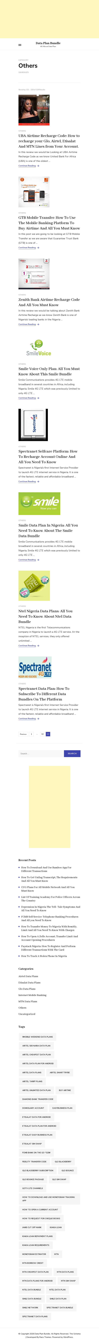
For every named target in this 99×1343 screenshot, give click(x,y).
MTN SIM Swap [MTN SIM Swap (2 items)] (68, 1281)
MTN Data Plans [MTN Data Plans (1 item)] (65, 1272)
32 (43, 733)
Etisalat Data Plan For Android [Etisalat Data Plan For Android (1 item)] (39, 1126)
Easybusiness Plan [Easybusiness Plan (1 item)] (62, 1108)
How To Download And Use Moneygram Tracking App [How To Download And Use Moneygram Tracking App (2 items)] (48, 1199)
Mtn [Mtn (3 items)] (56, 1254)
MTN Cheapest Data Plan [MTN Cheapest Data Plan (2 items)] (35, 1272)
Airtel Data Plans (28, 976)
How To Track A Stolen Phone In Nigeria (44, 956)
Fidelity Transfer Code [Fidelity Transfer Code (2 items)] (34, 1161)
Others (22, 131)
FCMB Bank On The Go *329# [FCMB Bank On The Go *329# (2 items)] (36, 1152)
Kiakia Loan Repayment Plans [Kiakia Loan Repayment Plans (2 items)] (37, 1236)
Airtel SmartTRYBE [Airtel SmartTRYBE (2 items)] (60, 1072)
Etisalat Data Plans (29, 982)
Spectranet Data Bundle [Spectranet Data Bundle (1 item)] (60, 1307)
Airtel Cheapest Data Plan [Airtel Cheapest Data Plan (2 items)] (36, 1054)
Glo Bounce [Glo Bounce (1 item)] (68, 1170)
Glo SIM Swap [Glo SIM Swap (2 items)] (59, 1179)
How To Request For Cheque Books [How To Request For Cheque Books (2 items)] (41, 1218)
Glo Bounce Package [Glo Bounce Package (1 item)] (33, 1179)
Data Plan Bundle (48, 43)
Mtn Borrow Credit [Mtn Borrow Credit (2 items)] (32, 1263)
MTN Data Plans (27, 1001)
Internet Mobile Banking (32, 995)
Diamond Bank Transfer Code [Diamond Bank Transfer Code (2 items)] (37, 1099)
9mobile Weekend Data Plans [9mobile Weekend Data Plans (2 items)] (37, 1037)
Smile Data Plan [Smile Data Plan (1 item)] (58, 1298)
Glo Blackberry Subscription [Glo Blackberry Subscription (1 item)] (37, 1170)
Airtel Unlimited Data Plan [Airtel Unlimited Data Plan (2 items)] (36, 1090)
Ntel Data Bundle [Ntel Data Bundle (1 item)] (31, 1289)
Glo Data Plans (26, 989)
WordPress (68, 1337)
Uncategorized (26, 1014)
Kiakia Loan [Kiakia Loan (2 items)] (56, 1227)
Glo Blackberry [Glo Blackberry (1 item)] (63, 1161)
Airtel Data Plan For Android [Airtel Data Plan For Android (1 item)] (38, 1063)
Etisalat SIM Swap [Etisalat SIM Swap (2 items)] (32, 1143)
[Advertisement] (49, 19)
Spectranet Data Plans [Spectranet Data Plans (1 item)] (35, 1316)
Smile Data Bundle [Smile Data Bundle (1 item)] (31, 1298)
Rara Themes (45, 1337)
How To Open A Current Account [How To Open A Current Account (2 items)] (40, 1209)
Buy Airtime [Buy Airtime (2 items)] (65, 1090)
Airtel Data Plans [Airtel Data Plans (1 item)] (31, 1072)
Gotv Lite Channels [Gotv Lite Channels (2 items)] (32, 1188)
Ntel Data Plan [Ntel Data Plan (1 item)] (57, 1289)
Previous (23, 734)
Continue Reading (27, 166)
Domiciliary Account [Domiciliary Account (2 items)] (33, 1108)
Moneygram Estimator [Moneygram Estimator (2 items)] (34, 1254)
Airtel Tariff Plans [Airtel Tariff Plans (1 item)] (32, 1081)
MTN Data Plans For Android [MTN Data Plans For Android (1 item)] (37, 1281)
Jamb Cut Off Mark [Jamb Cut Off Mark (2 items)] (32, 1227)
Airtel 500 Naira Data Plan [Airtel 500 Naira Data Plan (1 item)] (36, 1045)
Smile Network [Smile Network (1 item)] (30, 1307)
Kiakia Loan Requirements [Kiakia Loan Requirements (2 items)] (35, 1245)
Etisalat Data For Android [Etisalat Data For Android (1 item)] (36, 1117)
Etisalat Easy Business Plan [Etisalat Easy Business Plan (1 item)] (37, 1135)
